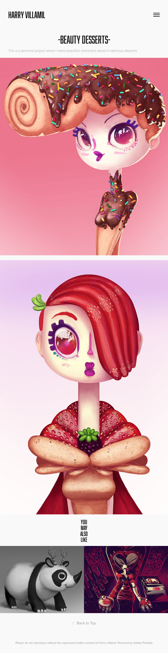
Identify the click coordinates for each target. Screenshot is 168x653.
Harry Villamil (26, 15)
